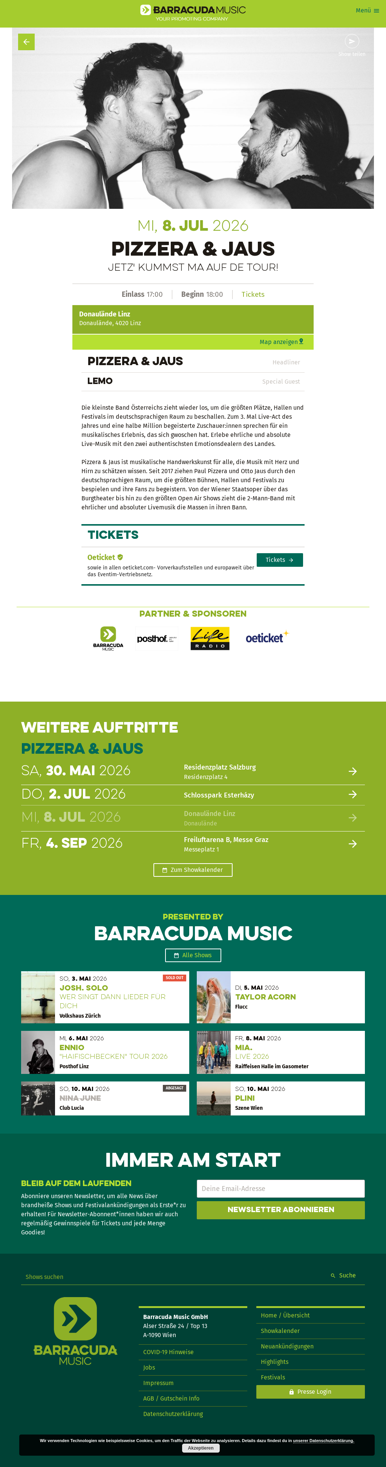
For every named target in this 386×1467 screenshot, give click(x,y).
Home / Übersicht (285, 1315)
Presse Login (314, 1391)
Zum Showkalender (197, 869)
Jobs (149, 1367)
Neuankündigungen (287, 1346)
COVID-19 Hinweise (168, 1352)
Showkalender (280, 1330)
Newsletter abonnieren (281, 1210)
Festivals (273, 1377)
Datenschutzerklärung (173, 1414)
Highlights (274, 1361)
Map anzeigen (279, 342)
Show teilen (352, 54)
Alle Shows (196, 955)
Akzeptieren (201, 1448)
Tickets (253, 294)
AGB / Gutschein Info (171, 1398)
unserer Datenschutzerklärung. (323, 1440)
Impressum (158, 1383)
